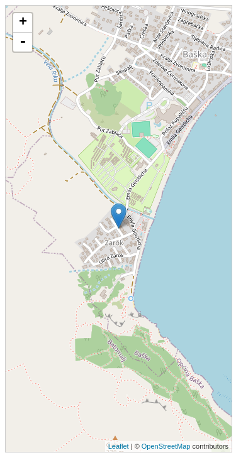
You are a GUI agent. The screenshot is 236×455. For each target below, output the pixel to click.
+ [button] (23, 22)
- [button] (22, 42)
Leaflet (118, 446)
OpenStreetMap (166, 446)
